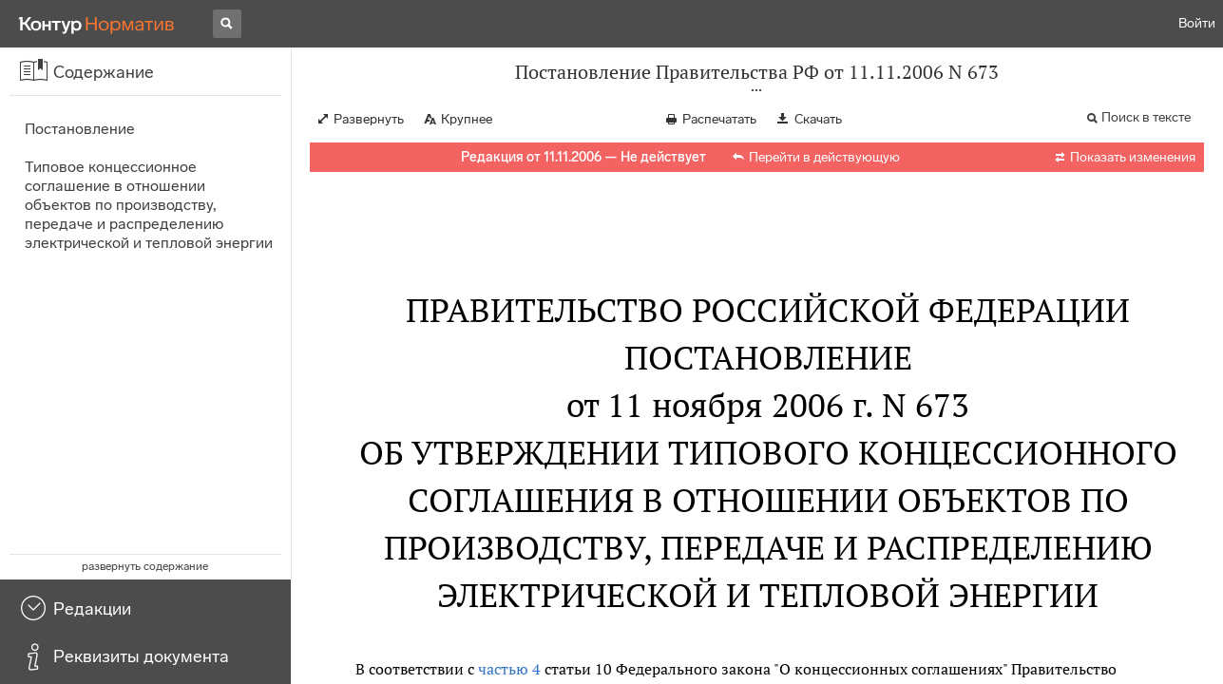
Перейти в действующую (824, 157)
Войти (1196, 23)
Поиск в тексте (1146, 117)
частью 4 (509, 668)
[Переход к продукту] (97, 24)
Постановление (80, 129)
